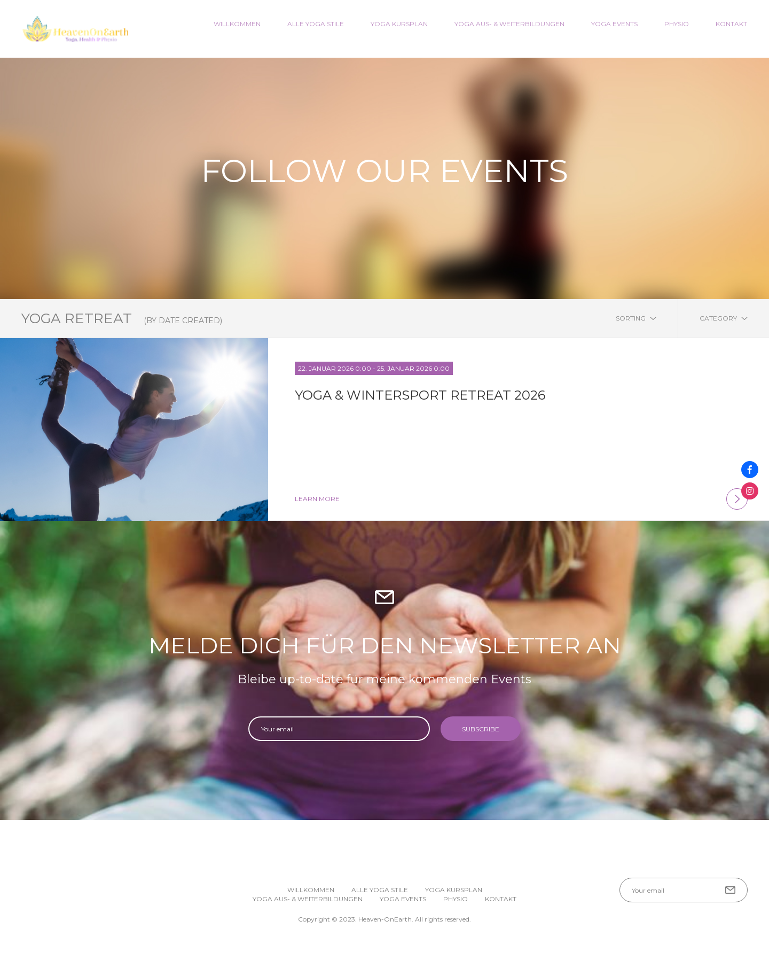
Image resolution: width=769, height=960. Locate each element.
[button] (745, 936)
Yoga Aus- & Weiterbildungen (509, 24)
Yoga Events (614, 24)
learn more (521, 499)
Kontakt (731, 24)
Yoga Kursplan (399, 24)
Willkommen (237, 24)
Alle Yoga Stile (315, 24)
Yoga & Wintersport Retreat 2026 (420, 395)
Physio (676, 24)
